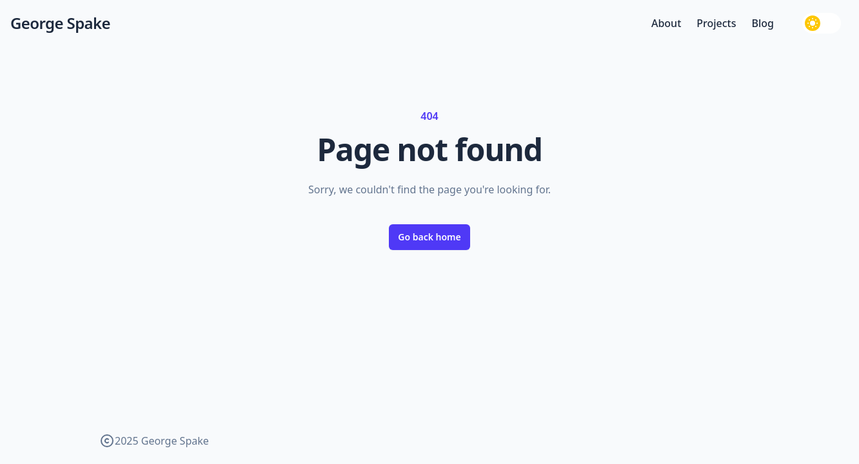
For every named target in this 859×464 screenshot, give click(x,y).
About (666, 23)
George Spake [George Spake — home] (60, 23)
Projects (716, 23)
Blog (763, 23)
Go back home (429, 237)
